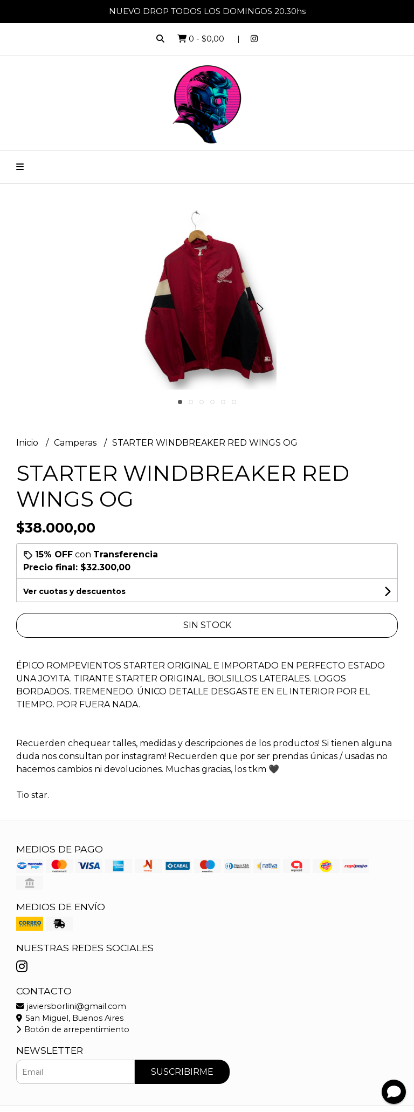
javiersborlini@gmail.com (71, 1006)
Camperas (76, 443)
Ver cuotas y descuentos (74, 591)
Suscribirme (182, 1072)
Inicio (28, 443)
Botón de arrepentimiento (72, 1029)
